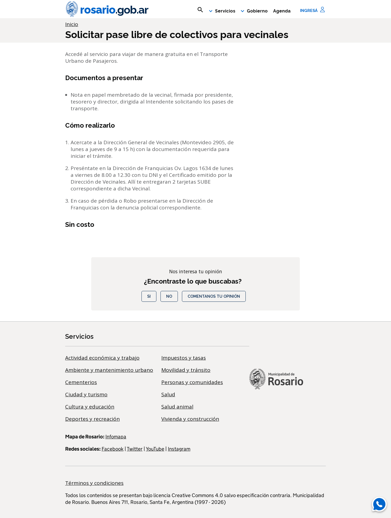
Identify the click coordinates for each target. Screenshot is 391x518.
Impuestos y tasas (183, 357)
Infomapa (115, 437)
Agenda (282, 11)
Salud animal (177, 406)
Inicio (71, 24)
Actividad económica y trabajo (102, 357)
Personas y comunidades (192, 382)
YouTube (155, 449)
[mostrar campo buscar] (200, 9)
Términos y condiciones (94, 482)
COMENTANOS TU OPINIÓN (214, 296)
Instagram (179, 449)
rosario (106, 9)
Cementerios (81, 382)
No (169, 296)
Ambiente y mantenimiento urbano (109, 369)
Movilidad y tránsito (185, 369)
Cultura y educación (89, 406)
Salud (168, 394)
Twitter (135, 449)
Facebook (113, 449)
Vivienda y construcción (190, 418)
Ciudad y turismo (86, 394)
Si (149, 296)
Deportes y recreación (92, 418)
